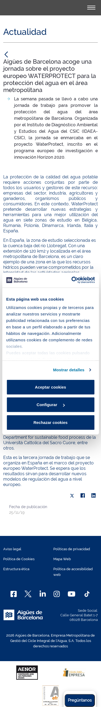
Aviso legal (12, 549)
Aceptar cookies (50, 387)
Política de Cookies (18, 559)
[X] (72, 495)
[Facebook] (14, 593)
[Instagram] (57, 593)
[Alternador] (91, 8)
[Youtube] (71, 593)
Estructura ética (16, 569)
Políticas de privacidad (71, 549)
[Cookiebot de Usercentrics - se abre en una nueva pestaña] (72, 280)
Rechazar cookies (50, 422)
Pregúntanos (80, 700)
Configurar (51, 404)
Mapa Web (62, 559)
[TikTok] (86, 593)
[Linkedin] (43, 593)
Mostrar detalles (69, 370)
